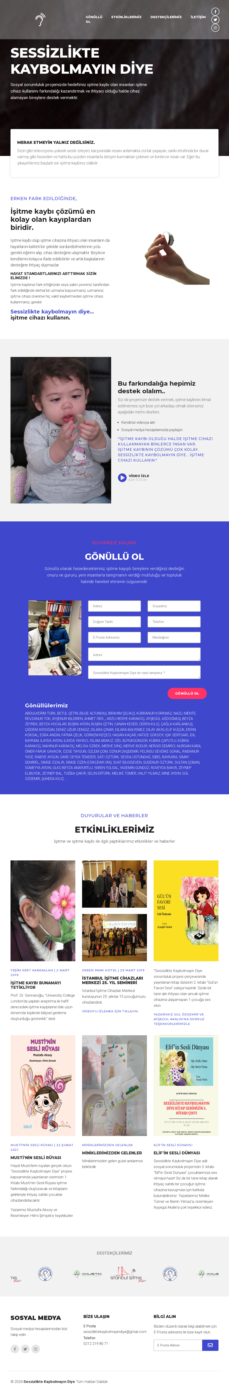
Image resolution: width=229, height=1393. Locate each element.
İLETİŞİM (198, 18)
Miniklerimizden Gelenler (112, 1153)
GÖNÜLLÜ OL (94, 20)
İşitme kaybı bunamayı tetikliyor (36, 985)
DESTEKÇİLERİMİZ (166, 18)
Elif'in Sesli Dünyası (177, 1153)
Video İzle (134, 476)
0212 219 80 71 (95, 1343)
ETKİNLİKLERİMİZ (126, 18)
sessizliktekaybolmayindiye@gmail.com (115, 1332)
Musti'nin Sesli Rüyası (36, 1157)
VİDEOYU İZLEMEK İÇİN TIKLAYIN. (111, 1011)
